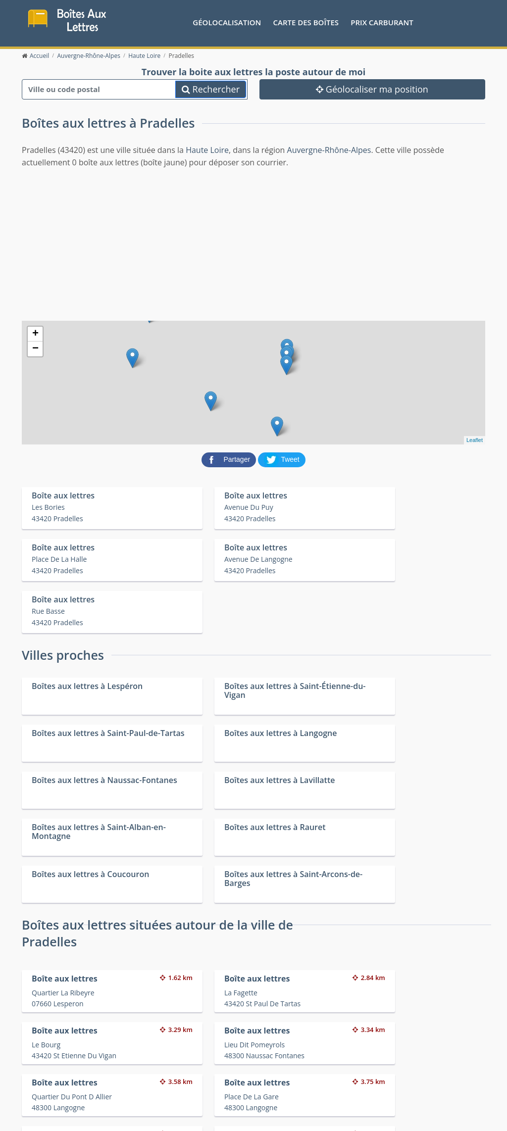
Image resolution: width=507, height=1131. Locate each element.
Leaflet (474, 441)
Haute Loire (207, 150)
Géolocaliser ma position (372, 90)
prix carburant (382, 22)
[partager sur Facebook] (230, 459)
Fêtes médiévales (391, 1061)
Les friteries (266, 1061)
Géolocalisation (227, 22)
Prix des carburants (279, 1049)
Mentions (148, 1106)
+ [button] (35, 334)
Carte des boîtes (306, 22)
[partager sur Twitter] (281, 459)
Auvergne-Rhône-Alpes (329, 150)
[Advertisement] (253, 244)
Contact (119, 1106)
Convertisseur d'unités (399, 1049)
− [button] (35, 349)
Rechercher (211, 90)
